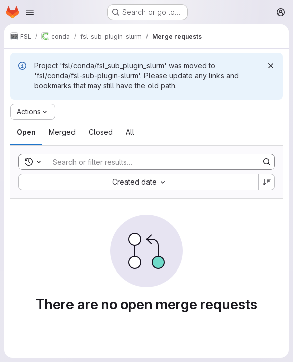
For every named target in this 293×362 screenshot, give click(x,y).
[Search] (148, 162)
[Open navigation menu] (30, 12)
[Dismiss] (271, 66)
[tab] (26, 132)
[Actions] (32, 112)
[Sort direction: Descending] (267, 182)
